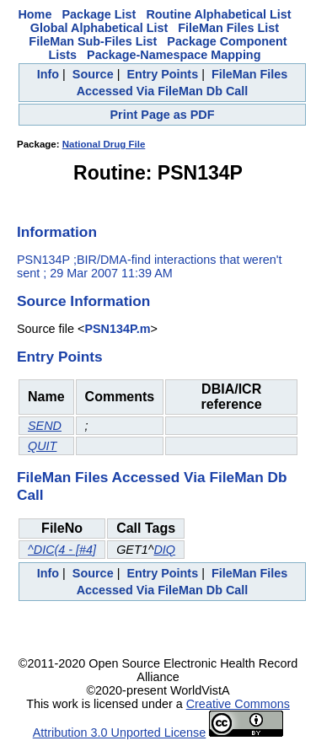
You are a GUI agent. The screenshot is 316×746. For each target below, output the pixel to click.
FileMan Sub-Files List (93, 41)
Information (57, 231)
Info (48, 74)
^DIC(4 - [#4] (62, 549)
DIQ (164, 549)
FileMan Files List (228, 28)
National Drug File (104, 144)
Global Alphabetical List (99, 28)
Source (93, 74)
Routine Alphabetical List (218, 14)
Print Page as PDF (162, 114)
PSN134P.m (117, 328)
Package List (99, 14)
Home (34, 14)
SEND (45, 425)
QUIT (42, 446)
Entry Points (162, 74)
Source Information (83, 300)
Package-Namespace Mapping (173, 55)
